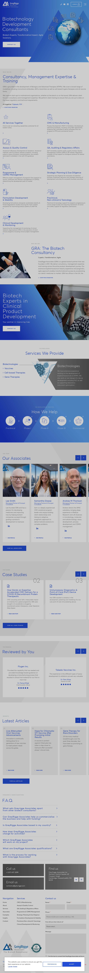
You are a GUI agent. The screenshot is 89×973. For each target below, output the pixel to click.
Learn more (12, 967)
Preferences (52, 964)
